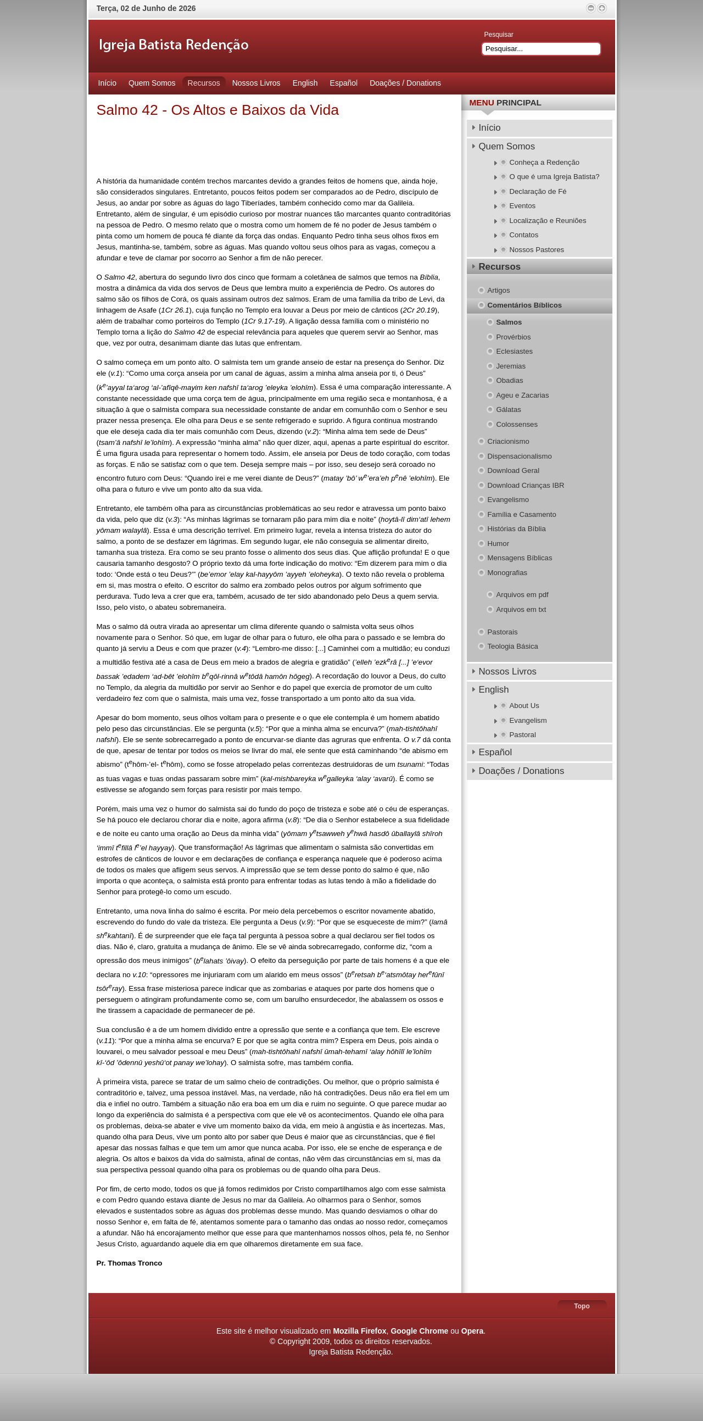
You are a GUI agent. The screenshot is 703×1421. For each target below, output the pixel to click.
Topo (581, 1306)
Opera (472, 1331)
